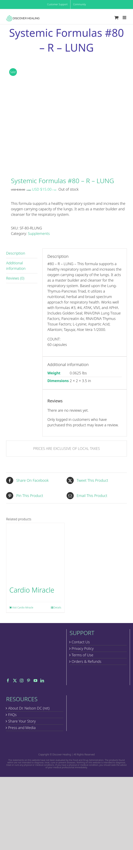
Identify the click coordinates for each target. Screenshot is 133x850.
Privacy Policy (83, 648)
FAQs (12, 714)
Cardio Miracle (31, 590)
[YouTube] (35, 680)
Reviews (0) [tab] (15, 278)
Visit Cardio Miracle (22, 607)
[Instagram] (21, 680)
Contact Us (81, 641)
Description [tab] (15, 253)
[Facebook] (8, 680)
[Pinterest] (28, 680)
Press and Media (22, 727)
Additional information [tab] (16, 265)
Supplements (39, 233)
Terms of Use (82, 654)
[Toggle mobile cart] (116, 17)
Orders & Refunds (86, 661)
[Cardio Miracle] (35, 552)
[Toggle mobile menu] (125, 17)
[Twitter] (15, 680)
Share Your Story (22, 721)
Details (57, 607)
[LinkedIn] (42, 680)
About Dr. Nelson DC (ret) (28, 708)
